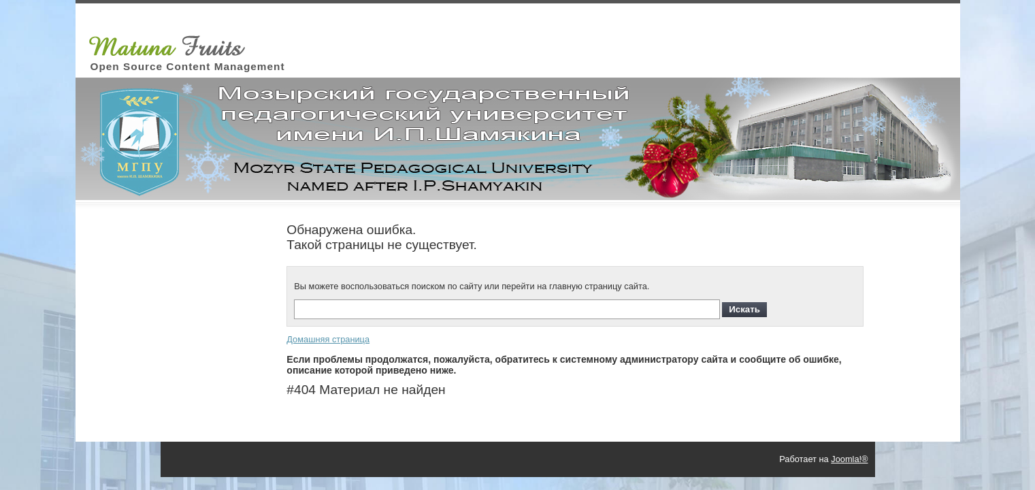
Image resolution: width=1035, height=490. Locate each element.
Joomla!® (849, 459)
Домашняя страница (327, 339)
